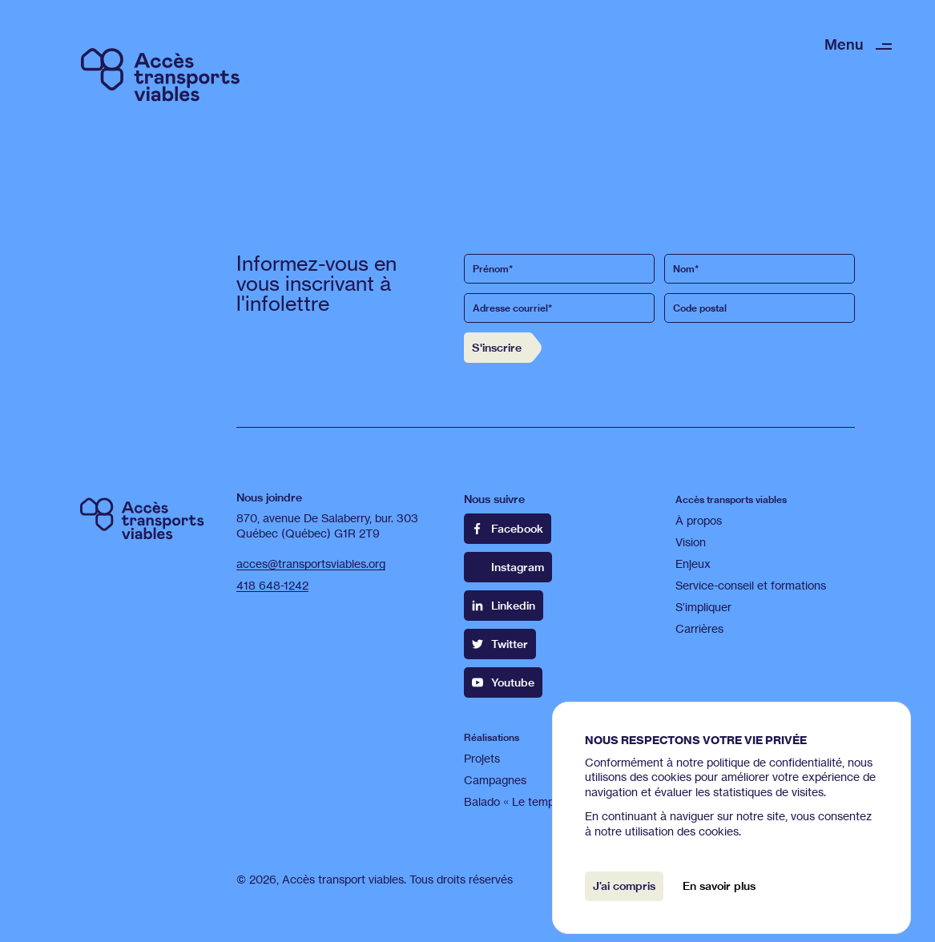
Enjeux (693, 563)
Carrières (699, 628)
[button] (858, 44)
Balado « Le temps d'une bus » (543, 801)
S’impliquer (703, 607)
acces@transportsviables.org (310, 563)
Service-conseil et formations (750, 585)
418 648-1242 (272, 585)
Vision (690, 542)
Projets (482, 758)
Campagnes (495, 780)
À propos (698, 520)
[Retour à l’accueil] (160, 73)
